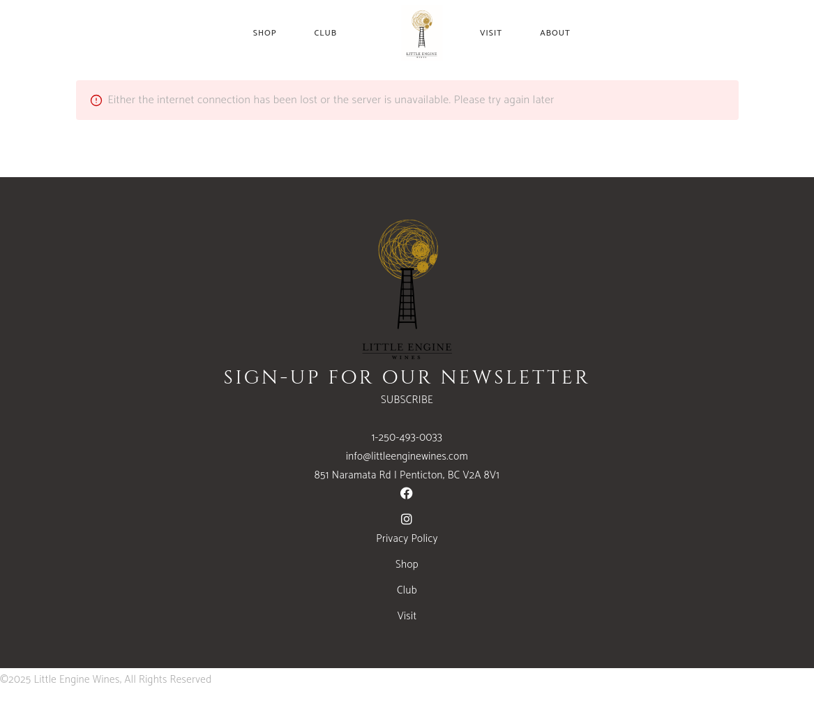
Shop (407, 564)
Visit (407, 616)
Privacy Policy (406, 538)
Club (407, 590)
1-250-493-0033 (407, 437)
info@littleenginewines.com (407, 456)
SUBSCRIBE (407, 400)
